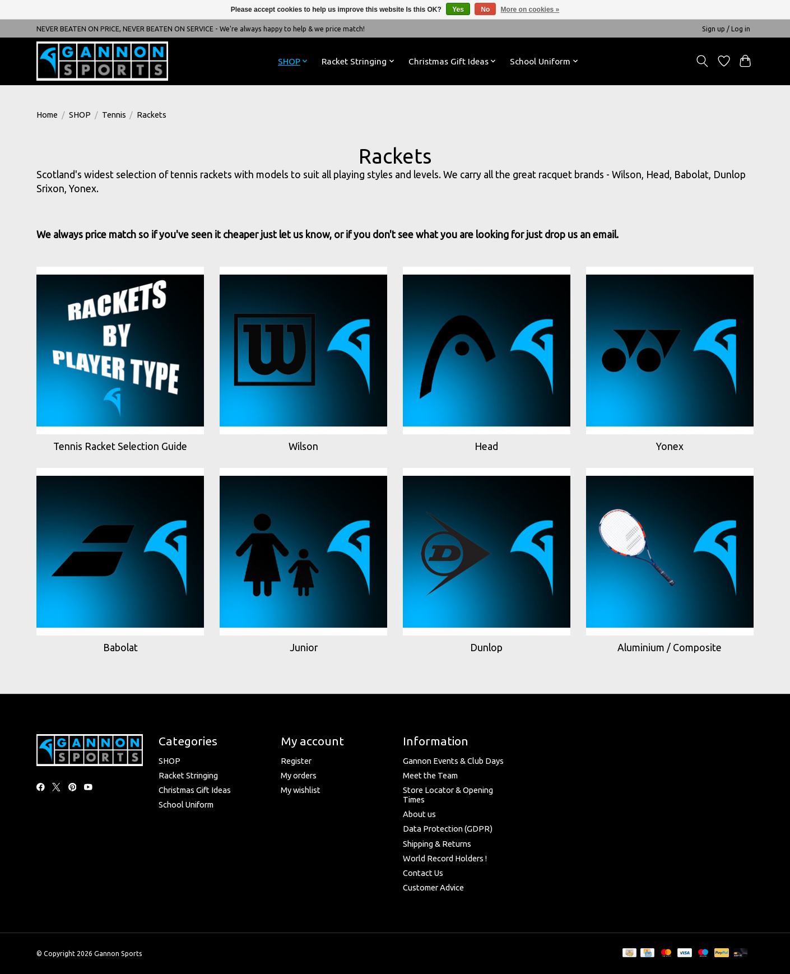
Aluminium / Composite (669, 647)
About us (419, 814)
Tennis (114, 114)
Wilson (303, 446)
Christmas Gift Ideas (195, 790)
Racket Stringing (188, 775)
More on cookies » (530, 9)
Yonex (670, 446)
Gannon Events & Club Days (453, 761)
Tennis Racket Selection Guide (120, 446)
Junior (304, 647)
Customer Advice (433, 887)
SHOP (80, 114)
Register (296, 761)
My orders (299, 775)
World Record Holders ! (445, 858)
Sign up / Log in (726, 29)
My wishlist (300, 790)
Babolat (120, 647)
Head (486, 446)
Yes (458, 9)
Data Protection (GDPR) (447, 828)
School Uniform (186, 804)
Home (47, 114)
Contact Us (423, 873)
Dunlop (486, 647)
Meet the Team (430, 775)
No (485, 9)
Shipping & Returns (437, 843)
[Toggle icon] (702, 61)
